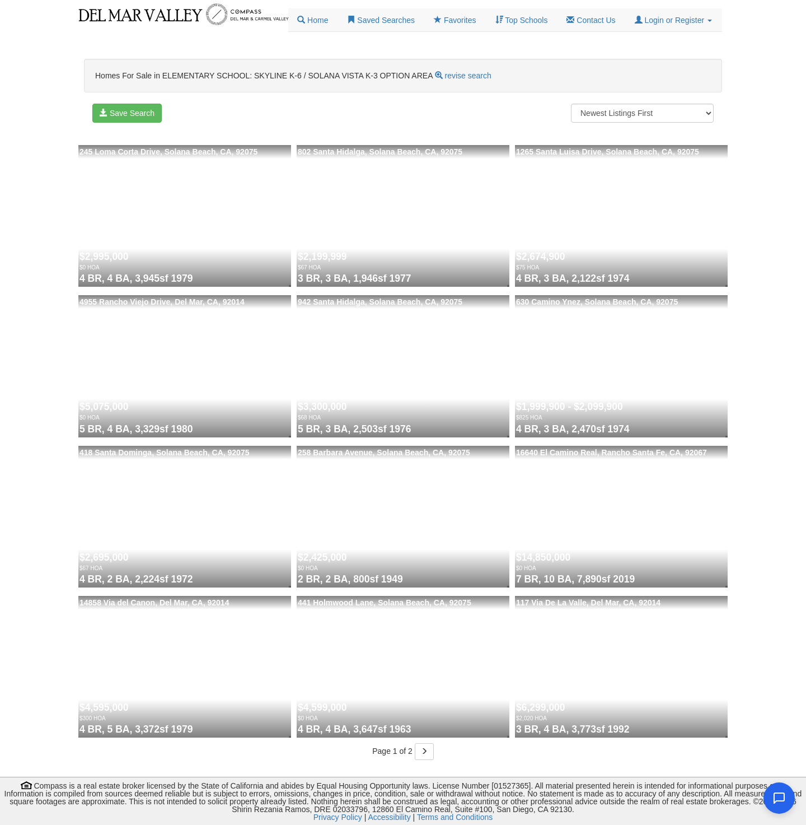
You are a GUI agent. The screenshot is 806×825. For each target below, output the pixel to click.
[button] (673, 20)
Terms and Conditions (455, 817)
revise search (468, 75)
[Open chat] (779, 798)
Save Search (127, 113)
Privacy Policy (337, 817)
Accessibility (389, 817)
